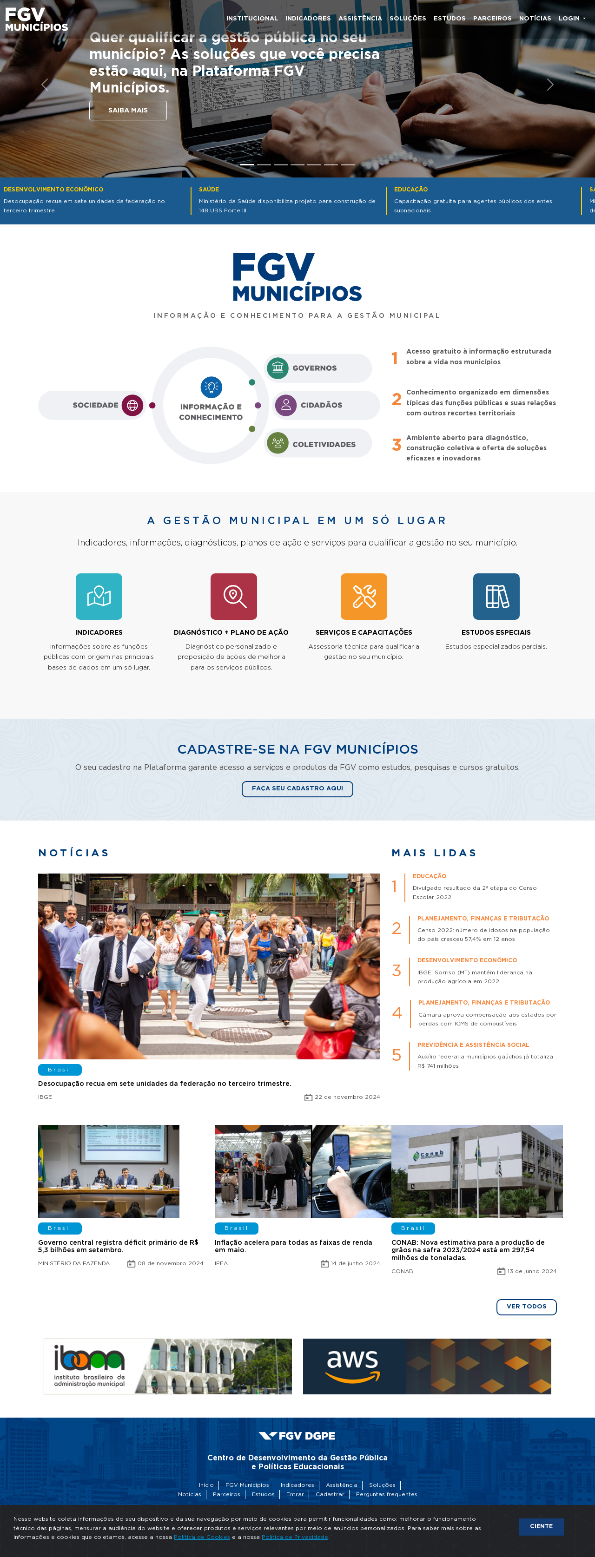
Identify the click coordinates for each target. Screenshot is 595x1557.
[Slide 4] (297, 164)
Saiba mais (128, 110)
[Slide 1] (247, 164)
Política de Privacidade (295, 1537)
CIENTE (541, 1526)
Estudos (450, 18)
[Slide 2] (264, 164)
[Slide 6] (331, 164)
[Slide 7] (348, 164)
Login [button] (570, 18)
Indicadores (308, 18)
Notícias (535, 18)
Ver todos (527, 1306)
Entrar (295, 1494)
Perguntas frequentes (386, 1494)
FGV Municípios (247, 1485)
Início (206, 1485)
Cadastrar (330, 1494)
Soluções (408, 18)
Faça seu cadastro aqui (297, 788)
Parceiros (492, 18)
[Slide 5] (314, 164)
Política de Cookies (202, 1537)
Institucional (252, 18)
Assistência (360, 18)
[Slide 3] (281, 164)
